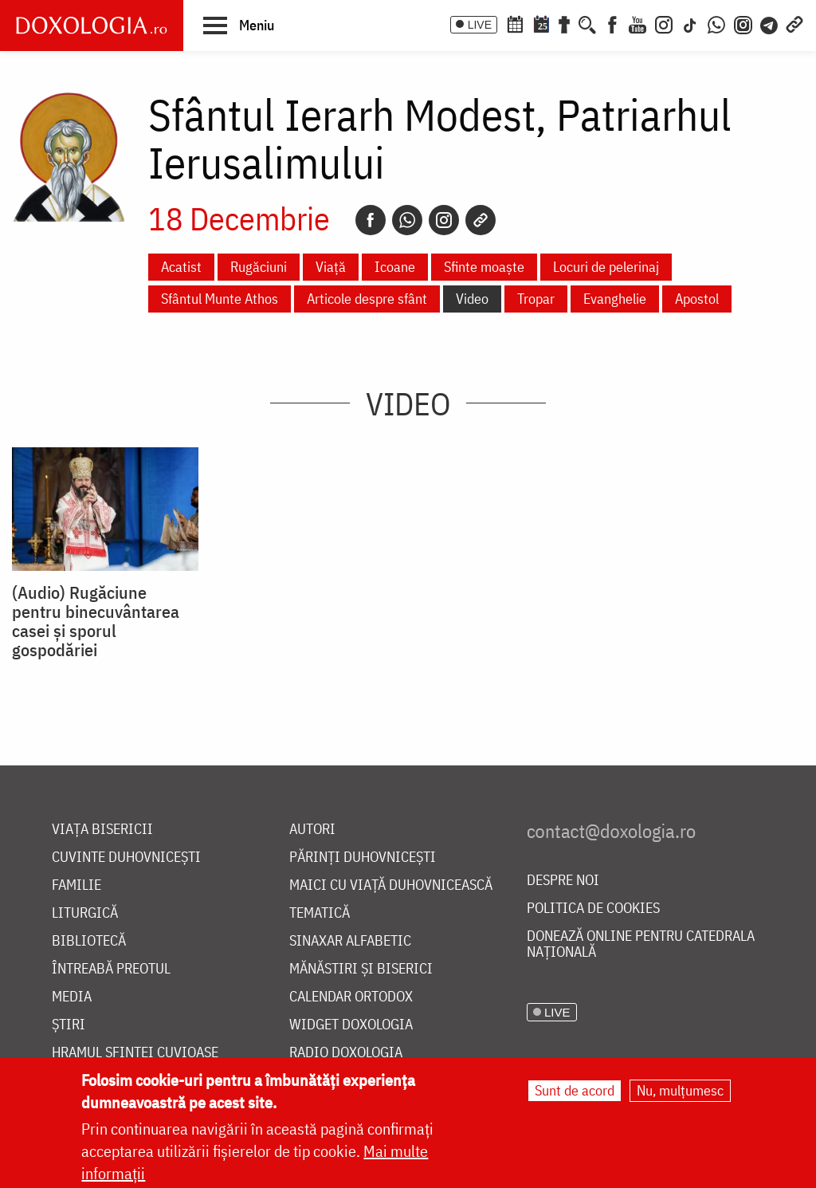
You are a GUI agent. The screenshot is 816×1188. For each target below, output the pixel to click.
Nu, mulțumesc (680, 1090)
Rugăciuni (258, 267)
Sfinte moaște (484, 267)
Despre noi (563, 880)
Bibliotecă (89, 941)
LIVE (480, 24)
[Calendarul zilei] (541, 23)
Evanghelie (614, 298)
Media (72, 997)
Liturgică (85, 913)
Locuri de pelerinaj (606, 267)
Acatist (181, 267)
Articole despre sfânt (367, 298)
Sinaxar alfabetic (350, 941)
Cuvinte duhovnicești (126, 857)
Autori (312, 829)
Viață (331, 267)
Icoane (395, 267)
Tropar (536, 298)
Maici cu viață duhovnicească (390, 885)
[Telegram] (770, 23)
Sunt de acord (574, 1090)
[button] (238, 24)
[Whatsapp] (407, 220)
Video (472, 298)
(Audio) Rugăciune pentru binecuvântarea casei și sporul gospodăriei (95, 621)
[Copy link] (480, 220)
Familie (76, 885)
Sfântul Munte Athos (219, 298)
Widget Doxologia (351, 1025)
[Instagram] (664, 23)
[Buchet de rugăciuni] (564, 23)
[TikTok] (690, 23)
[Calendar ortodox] (515, 23)
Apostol (697, 298)
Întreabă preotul (111, 969)
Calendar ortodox (351, 997)
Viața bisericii (102, 829)
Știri (68, 1025)
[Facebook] (612, 23)
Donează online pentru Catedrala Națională (641, 944)
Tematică (319, 913)
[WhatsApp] (716, 23)
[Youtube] (637, 23)
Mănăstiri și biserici (361, 969)
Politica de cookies (593, 908)
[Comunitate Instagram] (743, 23)
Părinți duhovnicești (362, 857)
